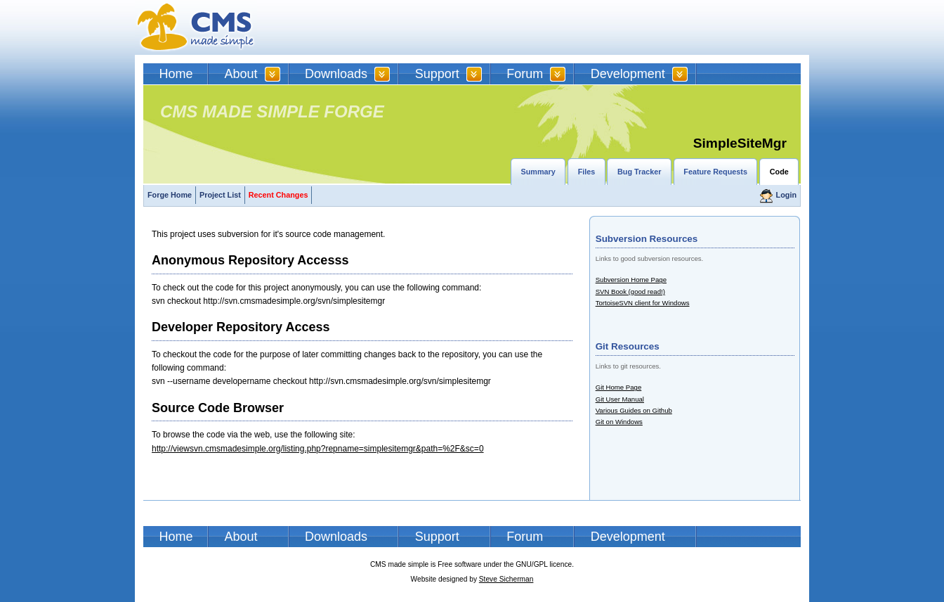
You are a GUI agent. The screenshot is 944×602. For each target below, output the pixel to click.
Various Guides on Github (634, 410)
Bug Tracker (639, 171)
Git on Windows (619, 421)
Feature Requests (715, 171)
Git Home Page (619, 387)
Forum (524, 74)
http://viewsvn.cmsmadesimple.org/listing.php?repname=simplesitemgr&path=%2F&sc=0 (318, 449)
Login (786, 195)
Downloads (336, 74)
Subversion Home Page (631, 279)
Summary (538, 171)
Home (176, 74)
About (241, 74)
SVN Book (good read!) (630, 291)
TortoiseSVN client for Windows (643, 303)
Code (779, 171)
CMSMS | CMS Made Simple (196, 27)
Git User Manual (620, 399)
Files (587, 171)
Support (437, 74)
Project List (220, 195)
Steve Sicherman (506, 579)
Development (628, 74)
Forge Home (170, 195)
